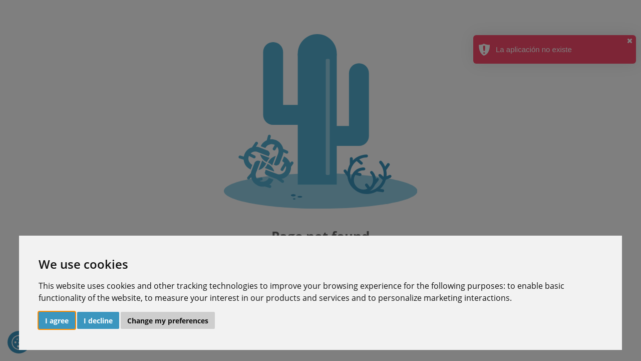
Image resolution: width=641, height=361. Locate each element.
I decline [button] (98, 320)
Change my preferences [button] (167, 320)
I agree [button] (57, 320)
